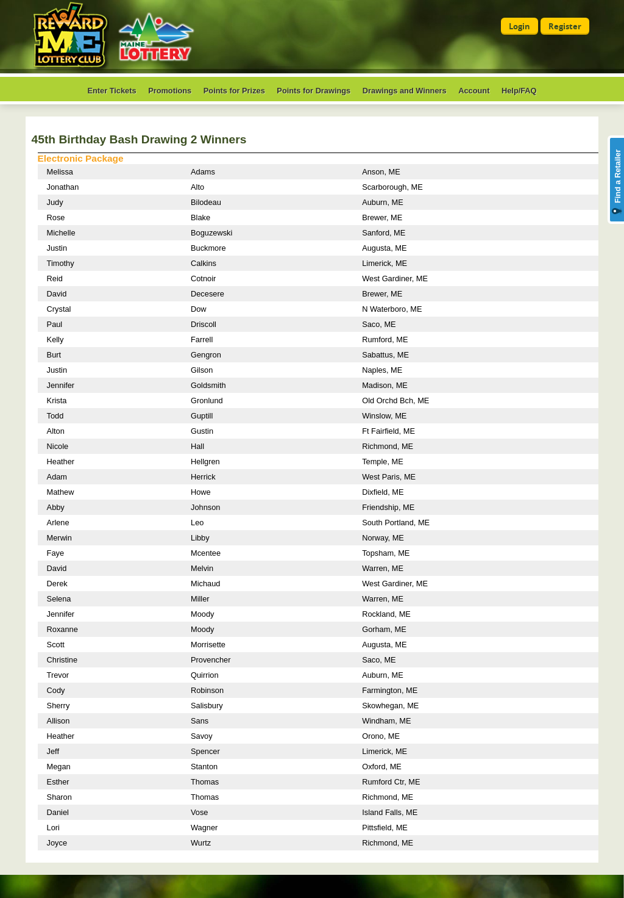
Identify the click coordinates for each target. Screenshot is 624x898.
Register (564, 26)
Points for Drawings (313, 90)
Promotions (169, 90)
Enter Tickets (111, 90)
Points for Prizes (234, 90)
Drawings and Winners (405, 90)
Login (519, 26)
